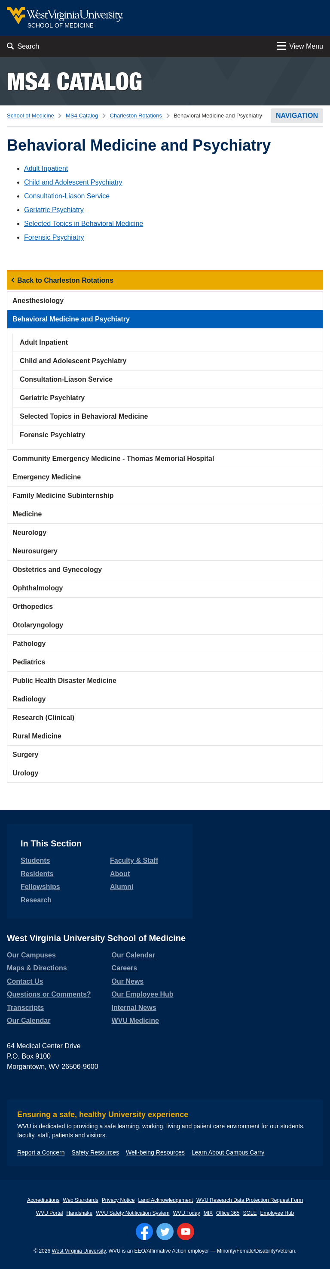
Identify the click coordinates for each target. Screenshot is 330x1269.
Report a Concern (41, 1152)
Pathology (29, 643)
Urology (25, 773)
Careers (125, 968)
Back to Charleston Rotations (65, 280)
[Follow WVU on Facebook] (144, 1231)
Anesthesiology (38, 300)
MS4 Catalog (74, 81)
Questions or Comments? (49, 994)
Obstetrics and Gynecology (57, 569)
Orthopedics (32, 606)
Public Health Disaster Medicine (64, 680)
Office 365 (227, 1213)
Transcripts (25, 1007)
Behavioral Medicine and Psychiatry (71, 319)
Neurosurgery (35, 551)
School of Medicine (30, 115)
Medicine (27, 514)
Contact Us (25, 981)
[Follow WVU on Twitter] (165, 1231)
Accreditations (43, 1200)
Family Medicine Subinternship (63, 495)
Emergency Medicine (46, 477)
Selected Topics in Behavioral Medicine (83, 223)
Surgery (25, 754)
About (120, 873)
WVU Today (186, 1213)
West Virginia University (78, 1251)
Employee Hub (277, 1213)
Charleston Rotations (136, 115)
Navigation (297, 115)
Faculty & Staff (134, 860)
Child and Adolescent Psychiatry (73, 182)
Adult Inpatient (46, 168)
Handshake (79, 1213)
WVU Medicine (135, 1020)
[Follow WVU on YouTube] (185, 1231)
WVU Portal (49, 1213)
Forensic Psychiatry (54, 237)
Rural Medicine (36, 736)
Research (36, 900)
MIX (208, 1213)
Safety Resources (95, 1152)
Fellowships (40, 886)
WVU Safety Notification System (132, 1213)
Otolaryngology (37, 625)
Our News (128, 981)
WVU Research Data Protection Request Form (249, 1200)
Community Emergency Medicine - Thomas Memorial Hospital (113, 458)
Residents (37, 873)
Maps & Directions (37, 968)
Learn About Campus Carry (228, 1152)
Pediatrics (28, 662)
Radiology (29, 699)
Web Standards (80, 1200)
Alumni (121, 886)
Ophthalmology (37, 588)
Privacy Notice (118, 1200)
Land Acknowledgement (165, 1200)
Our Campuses (31, 955)
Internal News (134, 1007)
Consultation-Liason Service (67, 196)
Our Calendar (28, 1020)
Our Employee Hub (143, 994)
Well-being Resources (155, 1152)
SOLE (250, 1213)
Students (35, 860)
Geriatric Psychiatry (54, 209)
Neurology (29, 532)
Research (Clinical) (43, 717)
